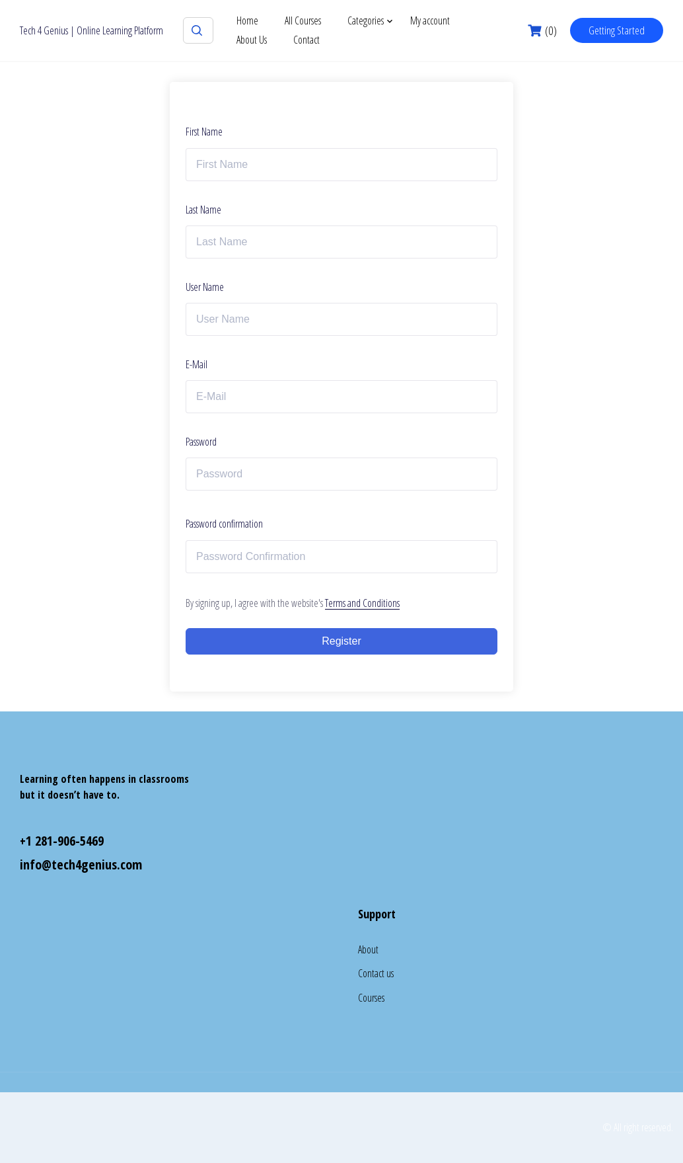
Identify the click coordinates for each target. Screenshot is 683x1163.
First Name (204, 131)
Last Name (203, 209)
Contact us (376, 973)
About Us (251, 39)
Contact (306, 39)
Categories (365, 20)
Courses (371, 997)
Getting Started (617, 30)
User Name (205, 287)
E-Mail (196, 364)
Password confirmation (224, 523)
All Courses (303, 20)
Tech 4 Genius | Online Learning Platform (91, 30)
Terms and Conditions (362, 603)
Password (201, 441)
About (368, 949)
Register (341, 641)
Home (247, 20)
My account (430, 20)
